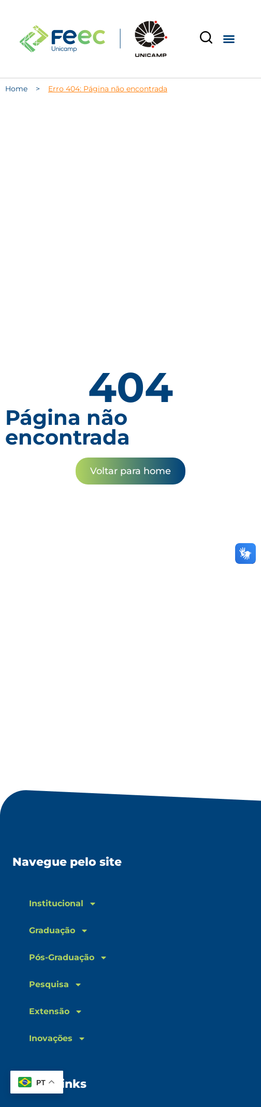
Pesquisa (55, 984)
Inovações (57, 1038)
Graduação (59, 930)
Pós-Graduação (68, 957)
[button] (229, 39)
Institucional (63, 903)
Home (16, 88)
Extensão (56, 1011)
